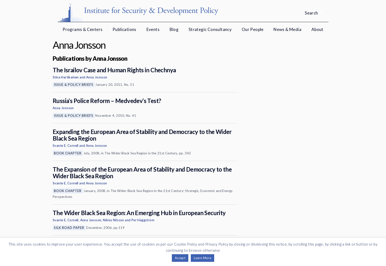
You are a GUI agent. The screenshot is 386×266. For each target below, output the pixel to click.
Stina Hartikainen (66, 77)
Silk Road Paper (69, 228)
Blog (174, 29)
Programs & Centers (82, 29)
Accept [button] (180, 258)
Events (153, 29)
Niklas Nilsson (113, 220)
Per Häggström (142, 220)
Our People (253, 29)
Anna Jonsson (96, 77)
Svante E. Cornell (66, 146)
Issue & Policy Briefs (73, 85)
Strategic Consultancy (210, 29)
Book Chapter (67, 153)
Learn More (202, 258)
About (317, 29)
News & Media (287, 29)
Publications (124, 29)
